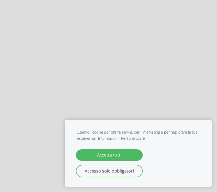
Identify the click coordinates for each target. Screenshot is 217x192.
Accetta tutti (109, 155)
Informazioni (108, 138)
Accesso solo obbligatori (109, 171)
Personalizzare (133, 138)
